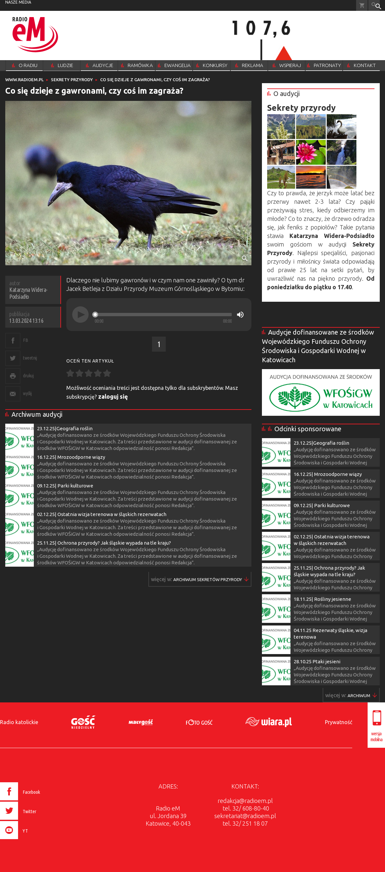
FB (25, 340)
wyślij (27, 393)
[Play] (80, 314)
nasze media (18, 2)
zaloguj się (113, 396)
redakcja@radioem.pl (245, 800)
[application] (158, 314)
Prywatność (338, 722)
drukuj (28, 375)
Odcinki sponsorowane (307, 429)
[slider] (163, 314)
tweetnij (30, 358)
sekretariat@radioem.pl (245, 816)
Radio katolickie (19, 722)
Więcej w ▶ (207, 579)
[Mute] (240, 314)
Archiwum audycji (36, 414)
